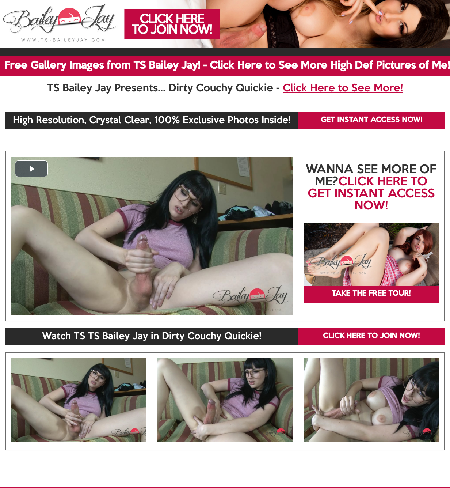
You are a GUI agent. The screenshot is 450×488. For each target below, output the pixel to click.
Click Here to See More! (343, 88)
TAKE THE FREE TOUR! (371, 294)
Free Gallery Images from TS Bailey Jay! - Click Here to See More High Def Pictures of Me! (227, 66)
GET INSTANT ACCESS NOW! (371, 120)
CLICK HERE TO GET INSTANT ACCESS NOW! (371, 194)
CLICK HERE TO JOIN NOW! (371, 336)
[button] (31, 168)
